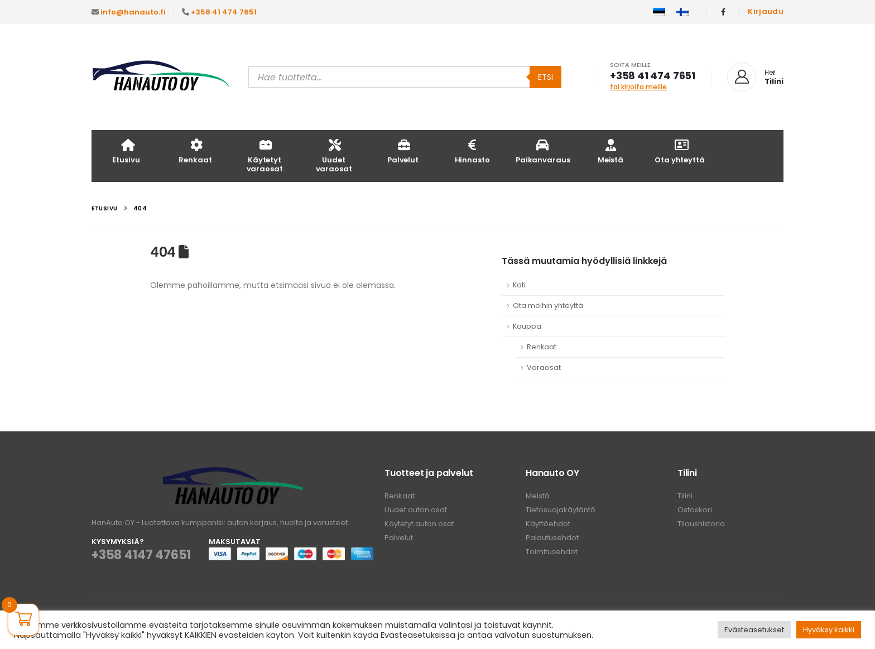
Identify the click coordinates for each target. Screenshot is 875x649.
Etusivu (126, 151)
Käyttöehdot (548, 523)
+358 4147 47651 (141, 555)
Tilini (685, 496)
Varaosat (544, 367)
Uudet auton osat (415, 509)
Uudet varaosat (334, 155)
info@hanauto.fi (133, 12)
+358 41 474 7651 (224, 12)
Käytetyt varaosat (265, 155)
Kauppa (527, 326)
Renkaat (195, 151)
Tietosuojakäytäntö (560, 509)
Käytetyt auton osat (419, 523)
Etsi (545, 77)
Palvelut (403, 151)
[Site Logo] (161, 77)
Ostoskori (694, 509)
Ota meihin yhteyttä (548, 305)
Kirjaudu (765, 11)
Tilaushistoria (701, 523)
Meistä (610, 151)
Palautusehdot (552, 537)
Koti (519, 285)
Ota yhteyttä (679, 151)
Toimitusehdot (552, 551)
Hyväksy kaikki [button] (828, 629)
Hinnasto (472, 151)
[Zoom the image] (232, 473)
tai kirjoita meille (638, 87)
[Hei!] (755, 77)
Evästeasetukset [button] (754, 629)
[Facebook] (723, 12)
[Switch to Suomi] (682, 12)
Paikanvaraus (543, 151)
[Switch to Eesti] (659, 12)
